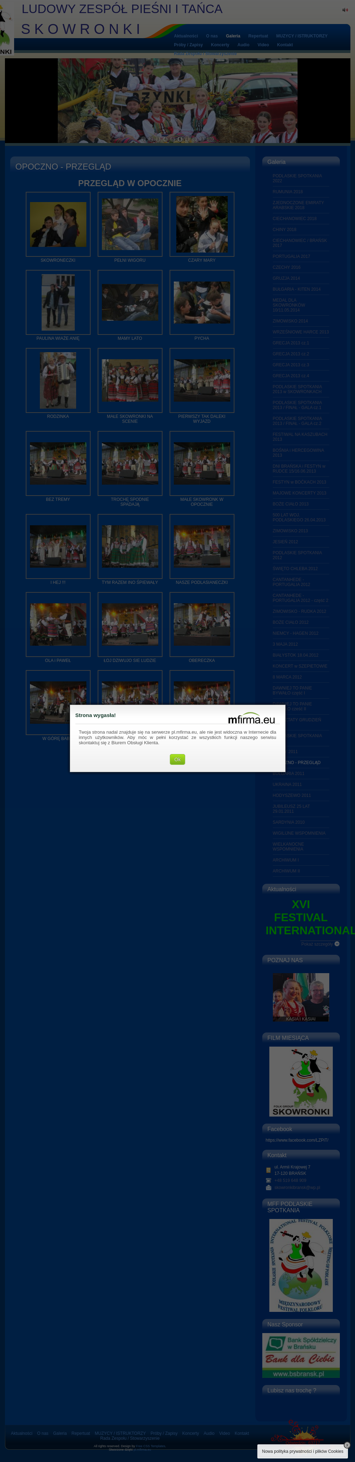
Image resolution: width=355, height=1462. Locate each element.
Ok (178, 759)
